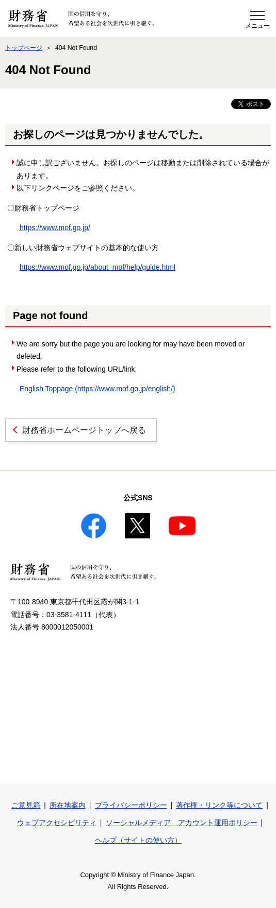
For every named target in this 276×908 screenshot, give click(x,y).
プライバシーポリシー (131, 805)
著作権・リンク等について (219, 805)
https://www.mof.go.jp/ (55, 227)
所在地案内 (68, 805)
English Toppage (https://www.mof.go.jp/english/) (97, 389)
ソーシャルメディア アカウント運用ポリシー (181, 822)
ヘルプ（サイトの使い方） (138, 840)
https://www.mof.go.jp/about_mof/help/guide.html (97, 267)
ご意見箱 (25, 805)
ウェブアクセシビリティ (56, 822)
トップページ (23, 47)
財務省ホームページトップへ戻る (84, 430)
